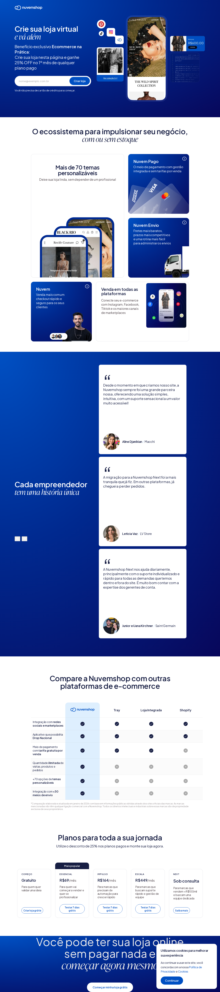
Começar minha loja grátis (110, 987)
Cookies (183, 971)
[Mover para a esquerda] (17, 538)
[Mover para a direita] (24, 538)
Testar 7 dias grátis (72, 909)
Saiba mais (181, 910)
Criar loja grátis (32, 910)
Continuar (172, 980)
